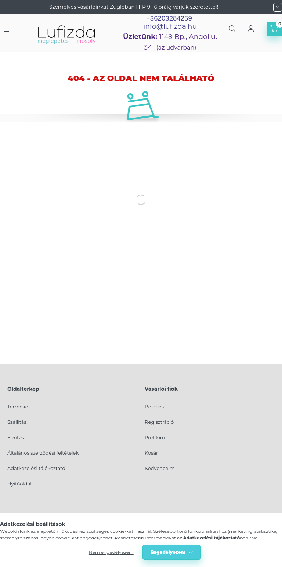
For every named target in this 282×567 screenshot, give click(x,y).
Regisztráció (159, 422)
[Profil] (250, 29)
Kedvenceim (159, 468)
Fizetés (15, 437)
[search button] (232, 29)
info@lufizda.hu (170, 26)
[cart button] (274, 29)
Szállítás (16, 422)
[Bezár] (277, 7)
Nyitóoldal (19, 484)
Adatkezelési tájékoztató (36, 468)
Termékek (19, 406)
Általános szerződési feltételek (43, 453)
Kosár (151, 453)
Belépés (154, 406)
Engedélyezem (167, 552)
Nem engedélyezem (111, 552)
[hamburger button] (6, 33)
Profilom (155, 437)
